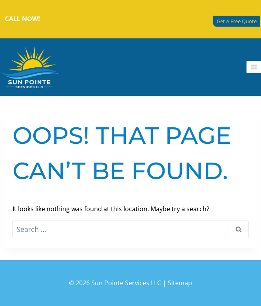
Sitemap (180, 283)
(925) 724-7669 (63, 18)
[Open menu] (253, 67)
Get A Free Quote (237, 21)
